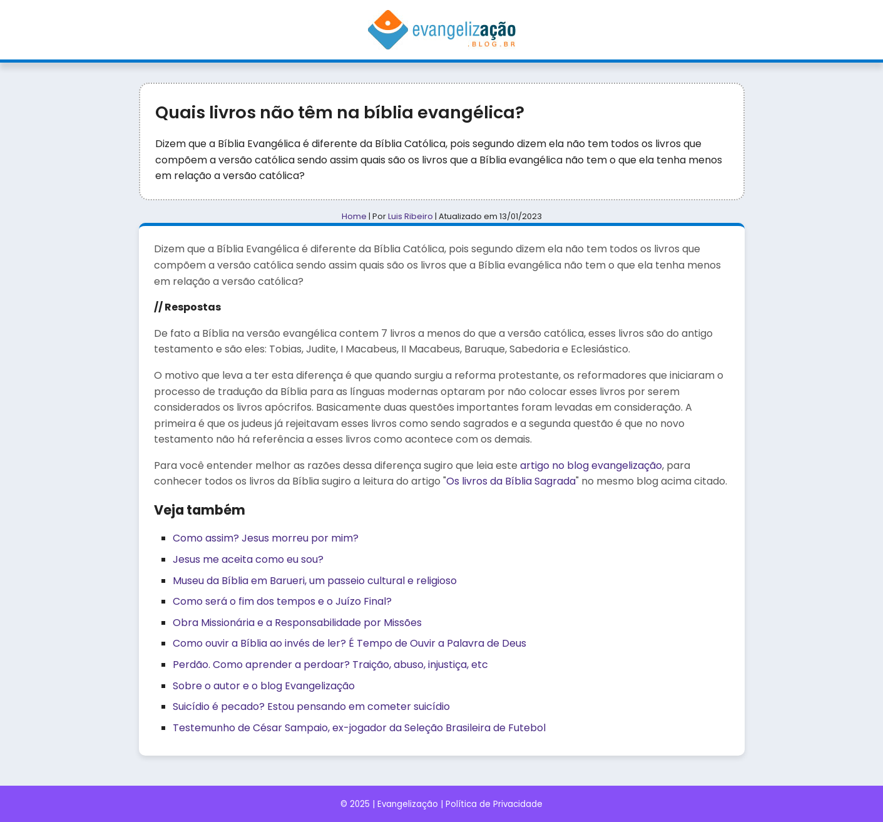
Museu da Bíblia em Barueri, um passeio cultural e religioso (315, 580)
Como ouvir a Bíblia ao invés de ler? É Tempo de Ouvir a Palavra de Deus (349, 643)
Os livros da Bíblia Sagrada (511, 481)
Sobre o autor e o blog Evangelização (264, 686)
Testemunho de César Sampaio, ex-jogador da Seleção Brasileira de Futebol (359, 728)
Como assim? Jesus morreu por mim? (266, 538)
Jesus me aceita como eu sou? (248, 559)
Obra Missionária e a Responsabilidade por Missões (297, 622)
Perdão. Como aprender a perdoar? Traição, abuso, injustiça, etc (330, 664)
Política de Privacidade (494, 804)
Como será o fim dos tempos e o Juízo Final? (282, 601)
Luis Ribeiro (410, 216)
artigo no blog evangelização (591, 465)
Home (354, 216)
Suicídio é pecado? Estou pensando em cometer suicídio (311, 706)
